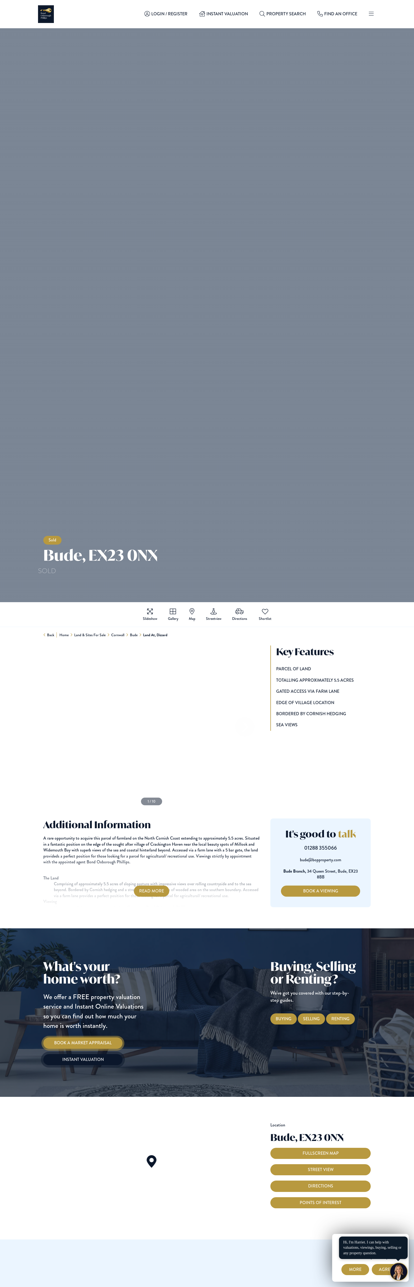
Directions (320, 1196)
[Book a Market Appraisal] (72, 1043)
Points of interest (320, 1213)
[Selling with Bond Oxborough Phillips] (321, 1018)
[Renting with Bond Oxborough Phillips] (350, 1018)
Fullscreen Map (321, 1163)
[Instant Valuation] (72, 1059)
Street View (320, 1180)
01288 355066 (330, 848)
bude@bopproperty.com (330, 860)
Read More (141, 891)
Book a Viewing (330, 891)
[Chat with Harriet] (399, 1272)
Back (50, 635)
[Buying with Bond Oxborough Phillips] (294, 1018)
